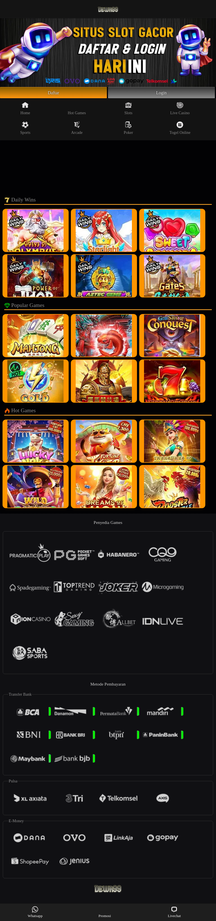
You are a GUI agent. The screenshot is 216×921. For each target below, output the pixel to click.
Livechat (174, 912)
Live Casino (180, 110)
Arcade (77, 129)
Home (25, 110)
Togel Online (180, 129)
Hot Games (77, 110)
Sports (25, 129)
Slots (128, 110)
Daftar (53, 93)
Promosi (104, 912)
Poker (128, 129)
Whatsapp (35, 912)
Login (161, 93)
